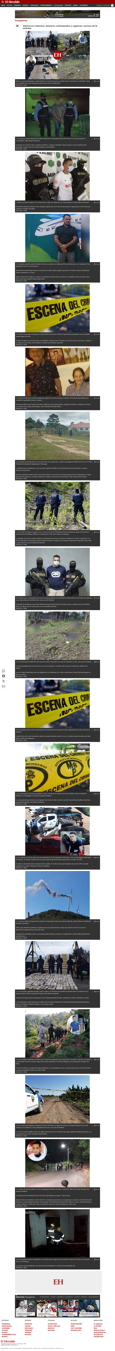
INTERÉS (28, 1320)
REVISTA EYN (98, 1335)
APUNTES (28, 1335)
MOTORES (51, 1330)
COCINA (27, 1326)
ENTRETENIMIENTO (94, 1297)
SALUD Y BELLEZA (54, 1326)
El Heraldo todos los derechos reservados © (13, 1343)
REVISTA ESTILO (99, 1330)
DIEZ (95, 1328)
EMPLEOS (51, 1328)
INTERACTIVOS (76, 1330)
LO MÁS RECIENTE (44, 1297)
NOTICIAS (5, 1320)
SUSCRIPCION (98, 1337)
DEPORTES (84, 1297)
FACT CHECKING (76, 1328)
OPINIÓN (28, 1332)
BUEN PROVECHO (100, 1332)
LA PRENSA (97, 1326)
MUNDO (53, 1297)
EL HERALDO (98, 1324)
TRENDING (28, 1330)
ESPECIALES (29, 1328)
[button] (3, 671)
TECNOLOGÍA (52, 1324)
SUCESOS (77, 1297)
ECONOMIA (6, 1328)
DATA (72, 1326)
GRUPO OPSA (98, 1320)
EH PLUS (74, 1320)
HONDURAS (60, 1297)
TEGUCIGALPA (69, 1297)
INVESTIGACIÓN (76, 1324)
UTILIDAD (51, 1320)
